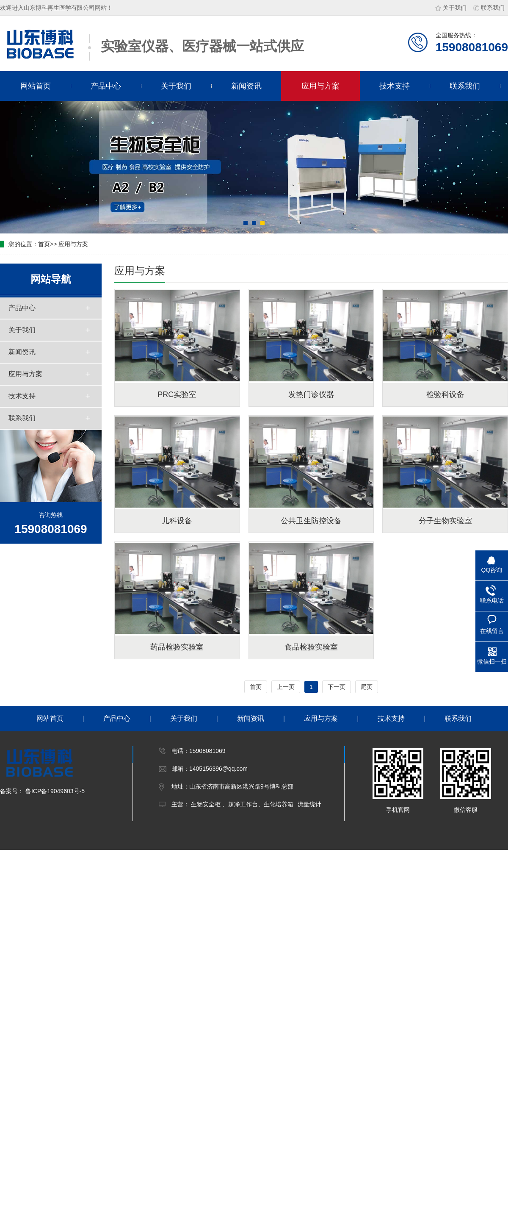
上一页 (286, 686)
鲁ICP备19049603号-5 (54, 791)
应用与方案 (320, 86)
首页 (44, 244)
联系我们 (489, 7)
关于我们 (451, 7)
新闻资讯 (246, 86)
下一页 (336, 686)
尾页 (367, 686)
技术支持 (394, 86)
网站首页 (35, 86)
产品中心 (106, 86)
